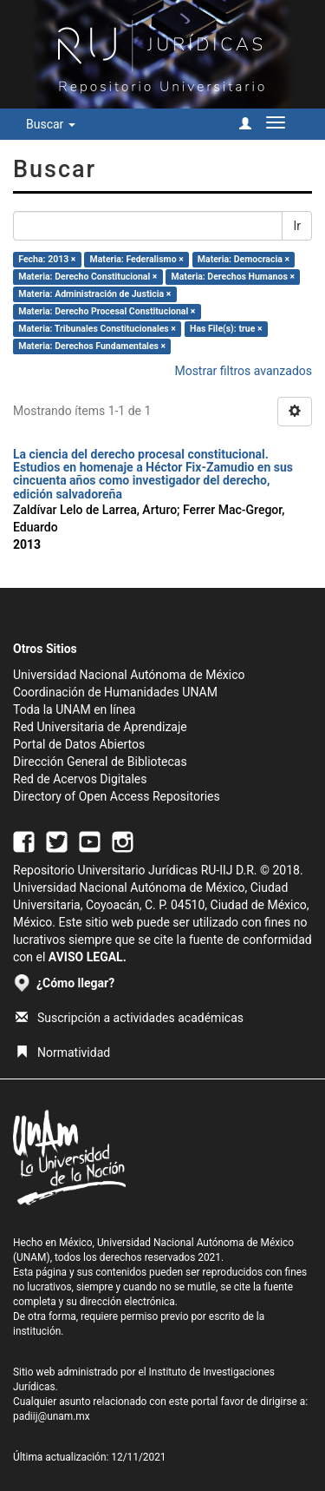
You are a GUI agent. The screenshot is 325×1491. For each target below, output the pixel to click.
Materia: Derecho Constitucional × (87, 276)
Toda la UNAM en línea (74, 709)
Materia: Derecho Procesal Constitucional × (106, 311)
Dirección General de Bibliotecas (100, 762)
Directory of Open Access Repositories (116, 796)
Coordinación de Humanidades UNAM (115, 692)
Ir (297, 226)
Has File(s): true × (226, 328)
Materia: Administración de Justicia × (94, 294)
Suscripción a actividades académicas (130, 1018)
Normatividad (63, 1052)
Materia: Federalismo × (137, 259)
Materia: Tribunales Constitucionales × (97, 328)
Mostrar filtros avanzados (243, 371)
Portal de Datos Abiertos (79, 744)
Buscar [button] (50, 124)
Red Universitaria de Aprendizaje (100, 727)
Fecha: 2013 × (46, 259)
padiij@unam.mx (51, 1416)
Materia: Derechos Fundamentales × (92, 346)
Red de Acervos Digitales (79, 779)
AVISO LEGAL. (88, 957)
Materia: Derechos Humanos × (233, 276)
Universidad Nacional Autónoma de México (129, 675)
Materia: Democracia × (243, 259)
